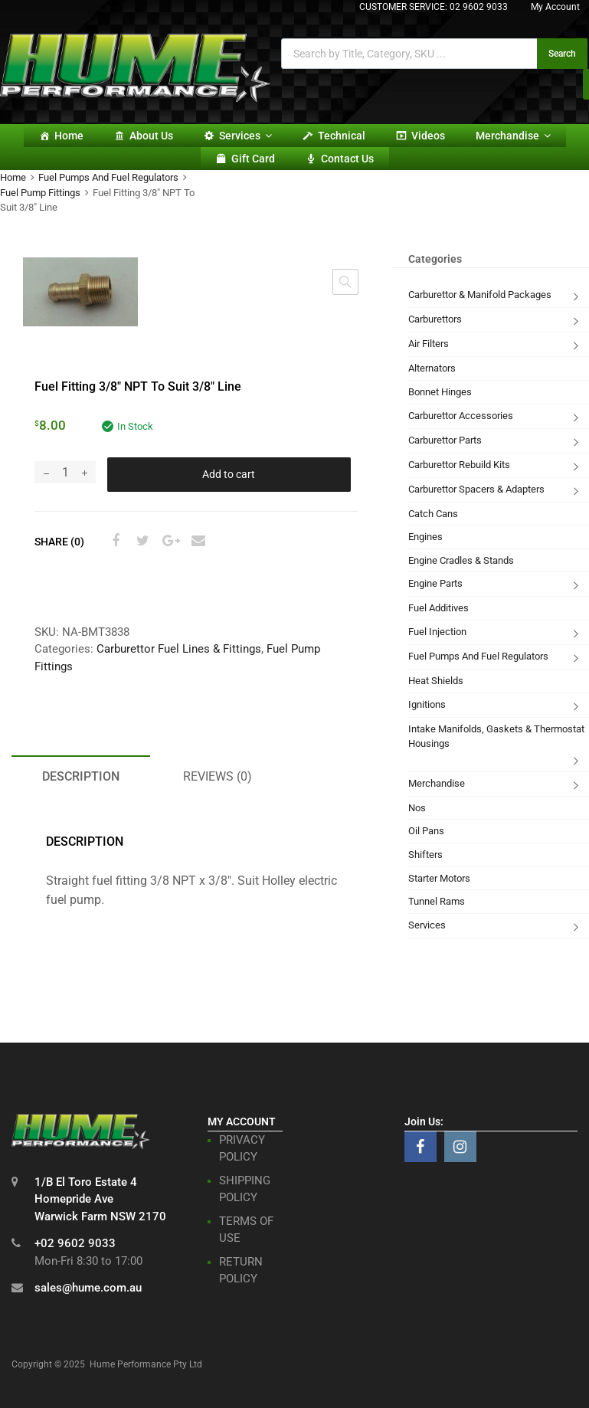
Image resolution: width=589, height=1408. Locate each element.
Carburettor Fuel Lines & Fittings (179, 649)
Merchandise (513, 135)
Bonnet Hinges (440, 392)
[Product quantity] (65, 472)
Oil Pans (426, 831)
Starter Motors (439, 878)
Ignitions (427, 704)
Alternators (432, 368)
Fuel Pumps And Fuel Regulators (108, 177)
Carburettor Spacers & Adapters (476, 489)
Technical (341, 135)
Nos (417, 808)
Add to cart (228, 474)
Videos (428, 135)
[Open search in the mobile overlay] (434, 53)
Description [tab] (80, 776)
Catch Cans (433, 513)
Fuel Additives (438, 608)
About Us (151, 135)
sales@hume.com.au (88, 1288)
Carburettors (435, 319)
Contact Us (347, 158)
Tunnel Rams (436, 901)
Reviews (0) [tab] (217, 776)
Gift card (253, 158)
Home (68, 135)
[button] (345, 282)
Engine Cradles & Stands (461, 560)
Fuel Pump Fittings (40, 192)
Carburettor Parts (445, 440)
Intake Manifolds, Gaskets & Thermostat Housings (496, 736)
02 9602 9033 (479, 7)
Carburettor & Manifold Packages (479, 294)
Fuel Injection (437, 631)
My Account (555, 7)
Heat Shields (435, 680)
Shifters (425, 854)
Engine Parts (435, 583)
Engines (425, 536)
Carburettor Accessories (460, 415)
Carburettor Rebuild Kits (459, 464)
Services (245, 135)
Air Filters (428, 343)
